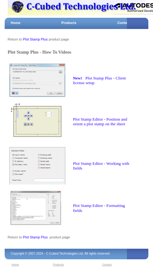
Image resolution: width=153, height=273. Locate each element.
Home (16, 23)
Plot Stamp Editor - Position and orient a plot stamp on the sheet (100, 122)
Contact (123, 23)
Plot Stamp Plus (35, 39)
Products (68, 23)
